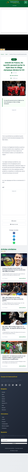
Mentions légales (5, 426)
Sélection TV (4, 403)
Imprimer (14, 220)
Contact (3, 419)
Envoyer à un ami (14, 224)
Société (3, 392)
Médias (3, 401)
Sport (7, 54)
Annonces (4, 409)
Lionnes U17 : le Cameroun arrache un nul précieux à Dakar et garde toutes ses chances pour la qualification (13, 357)
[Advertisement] (11, 21)
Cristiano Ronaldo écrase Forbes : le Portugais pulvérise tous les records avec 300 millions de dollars (13, 270)
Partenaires (4, 428)
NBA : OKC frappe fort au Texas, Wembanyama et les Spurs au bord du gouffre (12, 299)
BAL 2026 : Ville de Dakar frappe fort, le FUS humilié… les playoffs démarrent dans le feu (14, 328)
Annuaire (3, 407)
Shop (3, 405)
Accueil (2, 54)
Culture (3, 396)
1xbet (3, 417)
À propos (4, 421)
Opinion (3, 398)
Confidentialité (5, 423)
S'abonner (14, 443)
